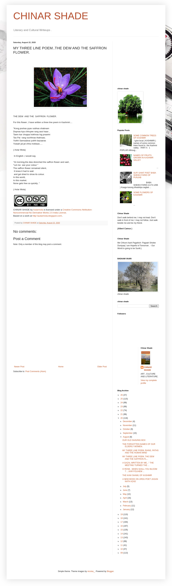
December (128, 421)
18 (122, 518)
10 (122, 549)
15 (122, 530)
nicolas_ (91, 571)
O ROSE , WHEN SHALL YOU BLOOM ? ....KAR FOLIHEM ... (139, 470)
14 (122, 534)
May (125, 494)
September (128, 433)
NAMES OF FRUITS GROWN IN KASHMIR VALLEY (143, 157)
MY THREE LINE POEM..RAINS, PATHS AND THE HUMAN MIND (140, 451)
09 (122, 553)
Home (61, 366)
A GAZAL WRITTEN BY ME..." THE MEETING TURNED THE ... (138, 464)
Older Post (102, 366)
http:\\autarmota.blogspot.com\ (47, 216)
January (126, 509)
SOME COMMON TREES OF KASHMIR (144, 136)
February (127, 506)
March (126, 502)
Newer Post (19, 366)
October (126, 429)
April (125, 498)
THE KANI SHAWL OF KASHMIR (137, 475)
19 (122, 514)
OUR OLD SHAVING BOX (134, 440)
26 (122, 395)
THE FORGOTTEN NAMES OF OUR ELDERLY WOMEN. (138, 445)
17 (122, 522)
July (125, 486)
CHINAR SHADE (50, 15)
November (128, 425)
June (125, 490)
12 (122, 541)
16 (122, 526)
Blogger (110, 571)
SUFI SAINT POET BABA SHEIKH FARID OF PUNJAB (144, 175)
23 (122, 406)
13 (122, 537)
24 (122, 402)
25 (122, 399)
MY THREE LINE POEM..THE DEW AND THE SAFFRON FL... (138, 457)
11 (122, 545)
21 (122, 414)
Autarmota (38, 209)
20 (122, 418)
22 (122, 410)
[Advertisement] (60, 340)
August (126, 437)
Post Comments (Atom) (35, 371)
